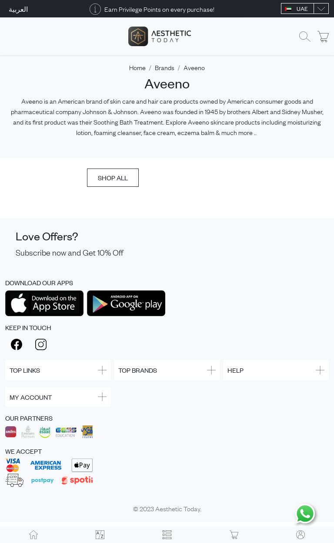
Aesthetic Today (177, 508)
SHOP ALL (113, 177)
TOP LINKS (25, 369)
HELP (235, 369)
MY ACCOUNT (31, 396)
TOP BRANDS (137, 369)
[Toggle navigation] (11, 36)
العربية (18, 8)
